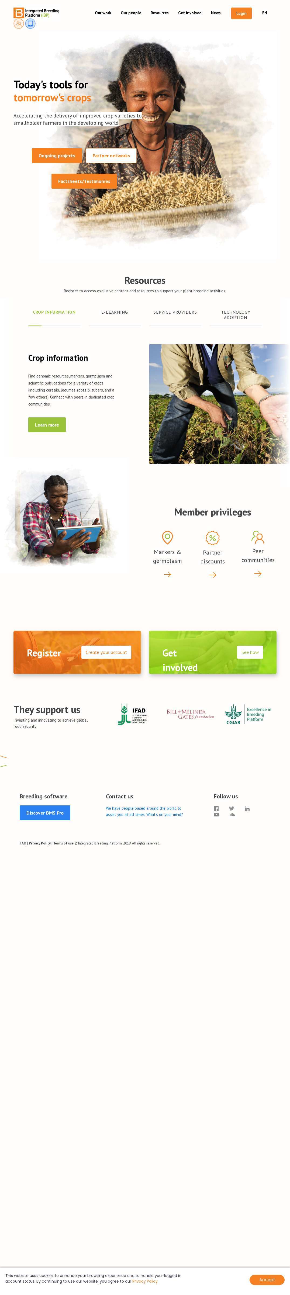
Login (241, 13)
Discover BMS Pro (45, 813)
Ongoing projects (57, 156)
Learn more (47, 425)
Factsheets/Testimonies (84, 181)
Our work (103, 12)
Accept (267, 1280)
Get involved (190, 12)
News (216, 12)
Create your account (106, 652)
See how (250, 652)
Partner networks (111, 156)
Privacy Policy (40, 843)
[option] (132, 713)
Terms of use (63, 843)
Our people (131, 12)
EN (264, 12)
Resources (160, 12)
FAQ (23, 843)
